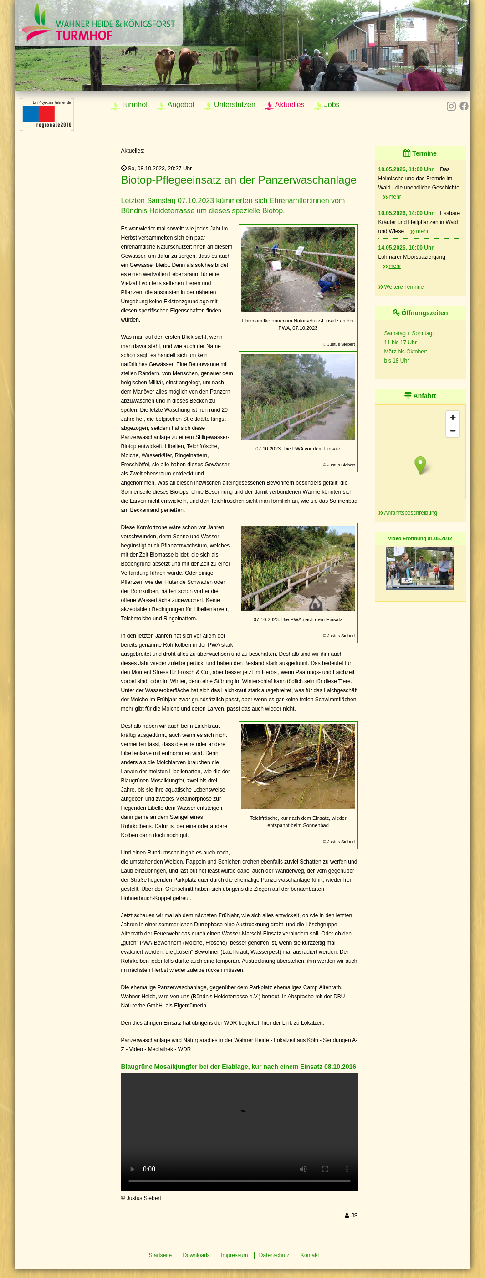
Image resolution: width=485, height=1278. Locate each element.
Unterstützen (234, 104)
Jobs (332, 104)
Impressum (234, 1255)
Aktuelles (290, 104)
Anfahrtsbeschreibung (411, 513)
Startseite (160, 1255)
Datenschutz (274, 1255)
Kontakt (310, 1255)
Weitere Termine (404, 287)
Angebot (180, 104)
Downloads (196, 1255)
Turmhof (134, 104)
